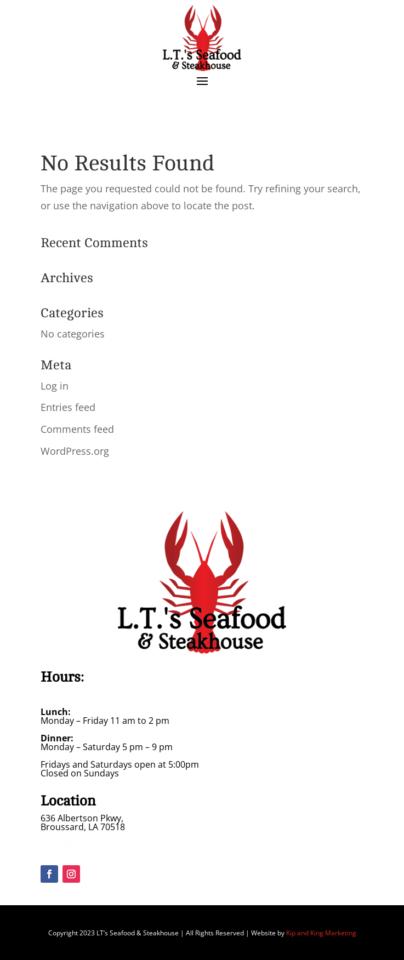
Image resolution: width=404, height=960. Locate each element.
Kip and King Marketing (321, 933)
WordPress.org (75, 451)
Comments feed (77, 429)
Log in (55, 385)
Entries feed (68, 407)
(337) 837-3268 (70, 844)
